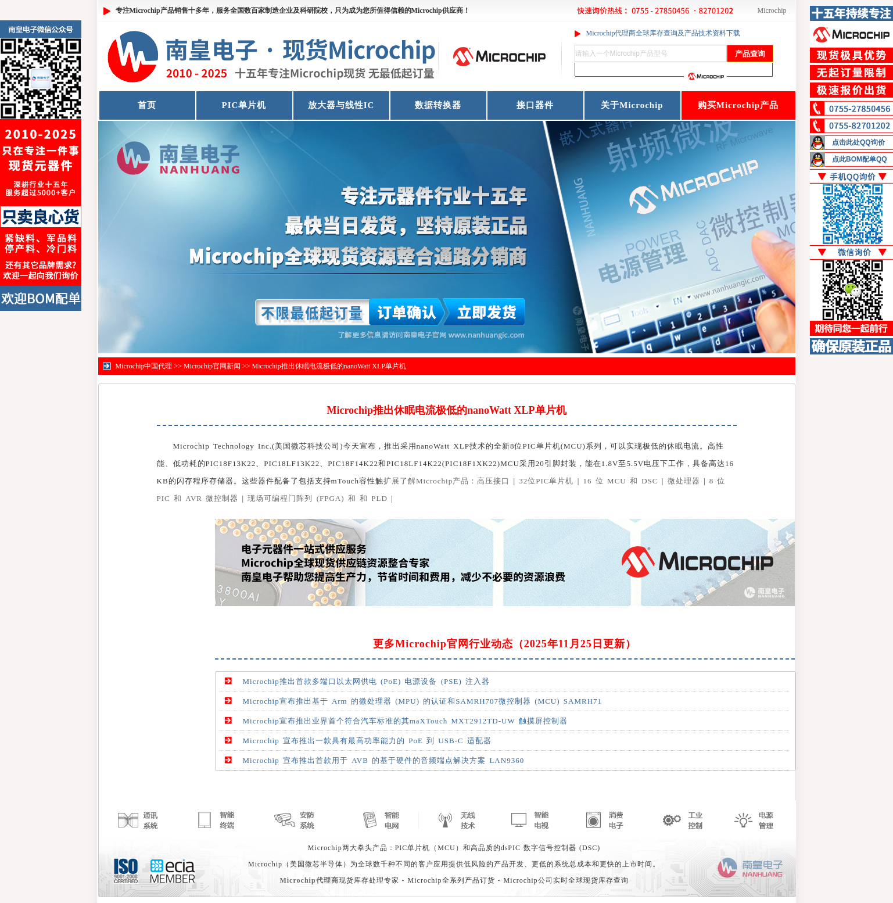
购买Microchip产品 (738, 105)
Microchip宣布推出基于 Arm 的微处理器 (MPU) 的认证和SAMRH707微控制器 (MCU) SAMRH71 (422, 701)
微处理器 (684, 480)
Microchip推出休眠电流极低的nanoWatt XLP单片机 (329, 366)
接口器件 (535, 105)
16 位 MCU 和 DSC (620, 480)
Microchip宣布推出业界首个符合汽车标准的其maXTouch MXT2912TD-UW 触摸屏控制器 (405, 720)
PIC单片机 (244, 105)
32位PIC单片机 (546, 480)
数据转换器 (438, 105)
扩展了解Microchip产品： (430, 480)
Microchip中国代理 (144, 366)
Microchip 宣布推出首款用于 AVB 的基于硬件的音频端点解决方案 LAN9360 (384, 760)
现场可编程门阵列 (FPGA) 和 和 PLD (317, 498)
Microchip (772, 10)
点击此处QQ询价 (858, 142)
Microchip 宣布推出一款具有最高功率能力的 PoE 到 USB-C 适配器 (367, 740)
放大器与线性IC (341, 105)
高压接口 (493, 480)
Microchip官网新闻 (212, 366)
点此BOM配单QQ (859, 159)
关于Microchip (632, 105)
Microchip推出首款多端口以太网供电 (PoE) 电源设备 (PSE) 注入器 (366, 681)
